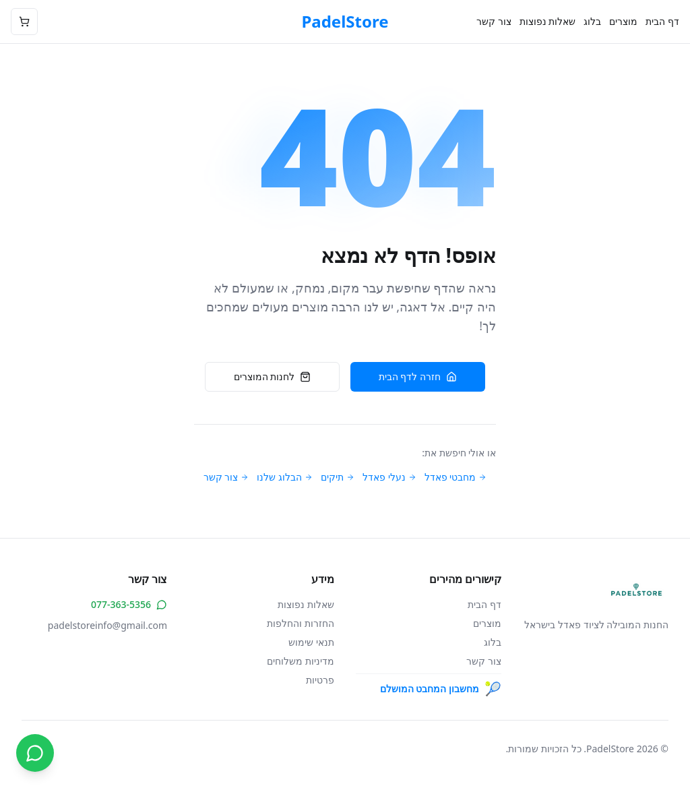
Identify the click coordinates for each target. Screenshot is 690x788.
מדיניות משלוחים (300, 661)
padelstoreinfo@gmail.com (107, 625)
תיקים (337, 477)
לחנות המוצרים (272, 376)
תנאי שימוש (311, 642)
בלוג (592, 21)
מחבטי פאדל (456, 477)
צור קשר (493, 21)
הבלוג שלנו (285, 477)
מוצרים (623, 21)
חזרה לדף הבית (418, 376)
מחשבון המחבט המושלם (440, 688)
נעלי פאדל (389, 477)
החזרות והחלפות (300, 623)
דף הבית (662, 21)
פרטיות (320, 679)
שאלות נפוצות (548, 21)
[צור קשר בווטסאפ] (35, 753)
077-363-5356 (129, 604)
